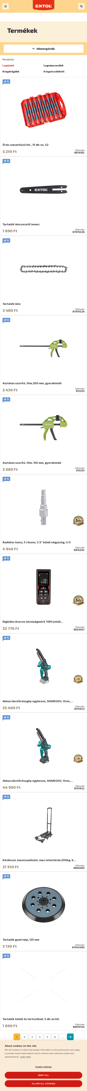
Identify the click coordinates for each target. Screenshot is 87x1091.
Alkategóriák (45, 48)
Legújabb (8, 65)
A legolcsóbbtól (54, 71)
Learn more (25, 1057)
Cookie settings (43, 1067)
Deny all (43, 1075)
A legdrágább (10, 71)
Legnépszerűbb (53, 65)
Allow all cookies (43, 1083)
